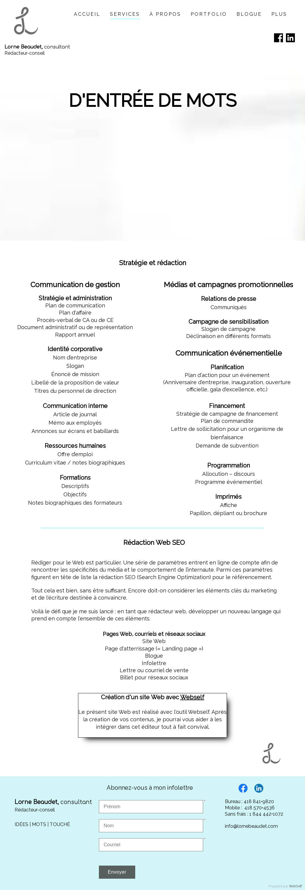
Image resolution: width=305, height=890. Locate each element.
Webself (192, 697)
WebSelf (295, 886)
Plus (279, 14)
